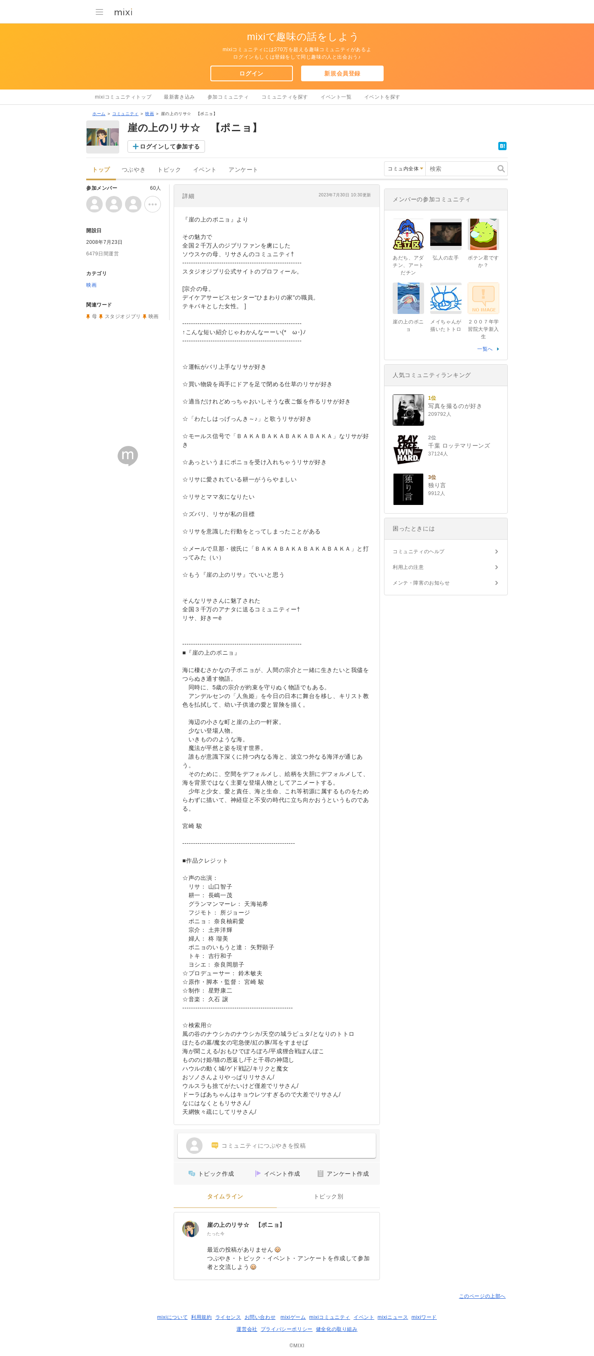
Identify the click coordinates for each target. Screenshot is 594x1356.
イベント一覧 (336, 97)
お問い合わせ (260, 1317)
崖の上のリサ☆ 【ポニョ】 (246, 1225)
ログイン (251, 73)
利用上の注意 (408, 567)
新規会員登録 (342, 73)
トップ (101, 170)
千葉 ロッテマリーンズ (459, 445)
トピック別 (329, 1196)
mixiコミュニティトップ (123, 97)
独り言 (437, 485)
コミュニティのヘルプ (419, 551)
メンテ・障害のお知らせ (421, 583)
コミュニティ (125, 113)
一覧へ (485, 349)
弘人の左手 (446, 258)
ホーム (99, 113)
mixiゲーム (293, 1317)
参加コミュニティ (228, 97)
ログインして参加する (170, 146)
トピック (169, 170)
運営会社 (246, 1329)
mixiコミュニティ (329, 1317)
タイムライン (225, 1196)
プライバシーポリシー (287, 1329)
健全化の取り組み (337, 1329)
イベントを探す (382, 97)
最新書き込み (179, 97)
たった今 (215, 1233)
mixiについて (172, 1317)
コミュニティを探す (285, 97)
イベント (205, 170)
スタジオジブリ (123, 316)
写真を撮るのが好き (455, 406)
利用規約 (201, 1317)
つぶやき (134, 170)
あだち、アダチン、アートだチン (408, 265)
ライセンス (228, 1317)
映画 (149, 113)
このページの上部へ (482, 1296)
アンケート (244, 170)
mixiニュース (392, 1317)
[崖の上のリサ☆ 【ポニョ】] (190, 1229)
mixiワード (424, 1317)
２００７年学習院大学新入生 (483, 329)
